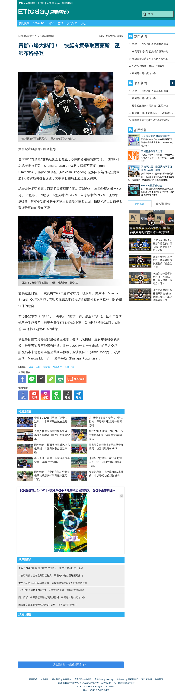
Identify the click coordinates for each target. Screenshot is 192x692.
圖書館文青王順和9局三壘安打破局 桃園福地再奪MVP (47, 604)
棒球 (51, 23)
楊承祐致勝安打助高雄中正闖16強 (150, 105)
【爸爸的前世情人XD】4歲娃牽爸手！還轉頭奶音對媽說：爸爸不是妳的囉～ (67, 490)
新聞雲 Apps (53, 3)
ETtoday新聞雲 (27, 3)
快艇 (66, 367)
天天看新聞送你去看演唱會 (142, 136)
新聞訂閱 (67, 3)
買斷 (38, 367)
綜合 (83, 23)
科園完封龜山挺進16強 (144, 73)
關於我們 (56, 679)
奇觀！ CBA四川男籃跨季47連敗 (150, 44)
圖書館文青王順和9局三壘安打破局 (150, 120)
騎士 (73, 367)
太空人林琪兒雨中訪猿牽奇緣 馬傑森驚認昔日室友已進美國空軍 (52, 435)
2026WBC (39, 23)
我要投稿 (33, 679)
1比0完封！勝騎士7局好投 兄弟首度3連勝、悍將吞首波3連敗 (106, 435)
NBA (31, 367)
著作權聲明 (146, 679)
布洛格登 (57, 367)
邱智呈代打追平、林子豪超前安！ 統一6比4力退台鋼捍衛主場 (105, 462)
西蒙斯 (46, 367)
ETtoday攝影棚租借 (138, 179)
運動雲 (46, 12)
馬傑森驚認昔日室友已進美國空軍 (150, 58)
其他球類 (72, 23)
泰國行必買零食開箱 (138, 148)
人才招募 (44, 679)
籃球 (60, 23)
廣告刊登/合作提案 (83, 679)
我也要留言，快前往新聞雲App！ (70, 664)
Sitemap (110, 679)
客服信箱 (99, 679)
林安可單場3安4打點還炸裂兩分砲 (150, 51)
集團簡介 (67, 679)
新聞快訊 (24, 23)
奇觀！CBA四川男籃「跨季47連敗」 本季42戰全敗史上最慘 (51, 421)
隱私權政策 (133, 679)
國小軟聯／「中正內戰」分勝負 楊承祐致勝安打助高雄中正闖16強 (53, 475)
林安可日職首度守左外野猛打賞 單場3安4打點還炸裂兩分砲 (106, 421)
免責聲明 (159, 679)
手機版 (41, 3)
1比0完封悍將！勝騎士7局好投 (148, 66)
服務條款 (121, 679)
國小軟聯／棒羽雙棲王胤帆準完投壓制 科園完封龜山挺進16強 (52, 448)
